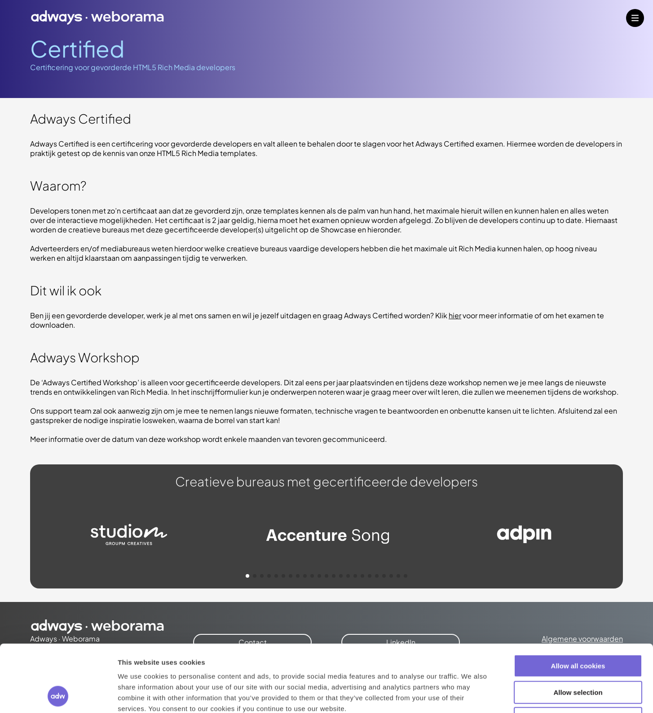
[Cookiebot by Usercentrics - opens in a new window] (58, 695)
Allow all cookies (578, 603)
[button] (247, 576)
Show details (471, 695)
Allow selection (577, 629)
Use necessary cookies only (578, 656)
